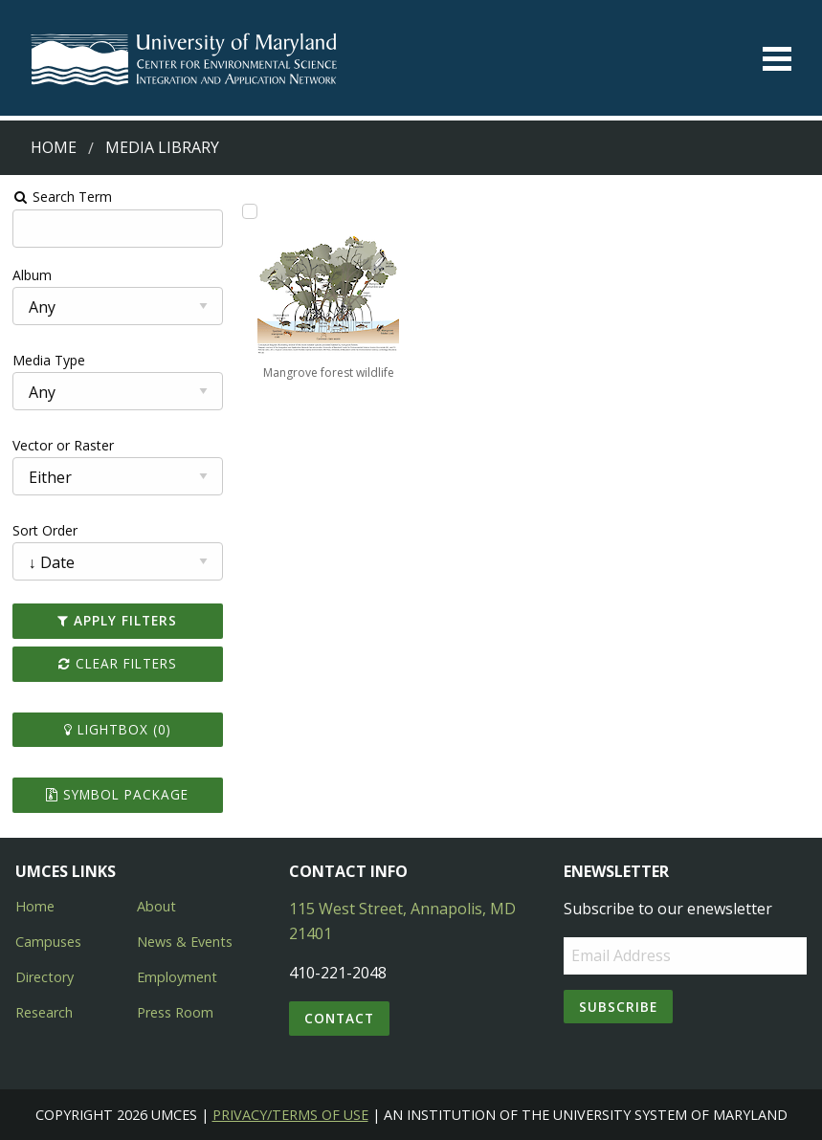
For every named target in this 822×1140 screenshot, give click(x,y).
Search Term (62, 196)
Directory (44, 977)
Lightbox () (117, 729)
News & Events (185, 941)
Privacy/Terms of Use (290, 1115)
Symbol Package (117, 794)
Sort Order (45, 530)
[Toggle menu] (777, 59)
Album (32, 275)
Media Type (48, 360)
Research (44, 1012)
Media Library (162, 147)
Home (54, 147)
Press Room (175, 1012)
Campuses (48, 941)
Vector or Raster (63, 445)
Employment (177, 977)
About (156, 906)
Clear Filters (117, 663)
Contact (339, 1018)
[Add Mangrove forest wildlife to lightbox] (249, 211)
